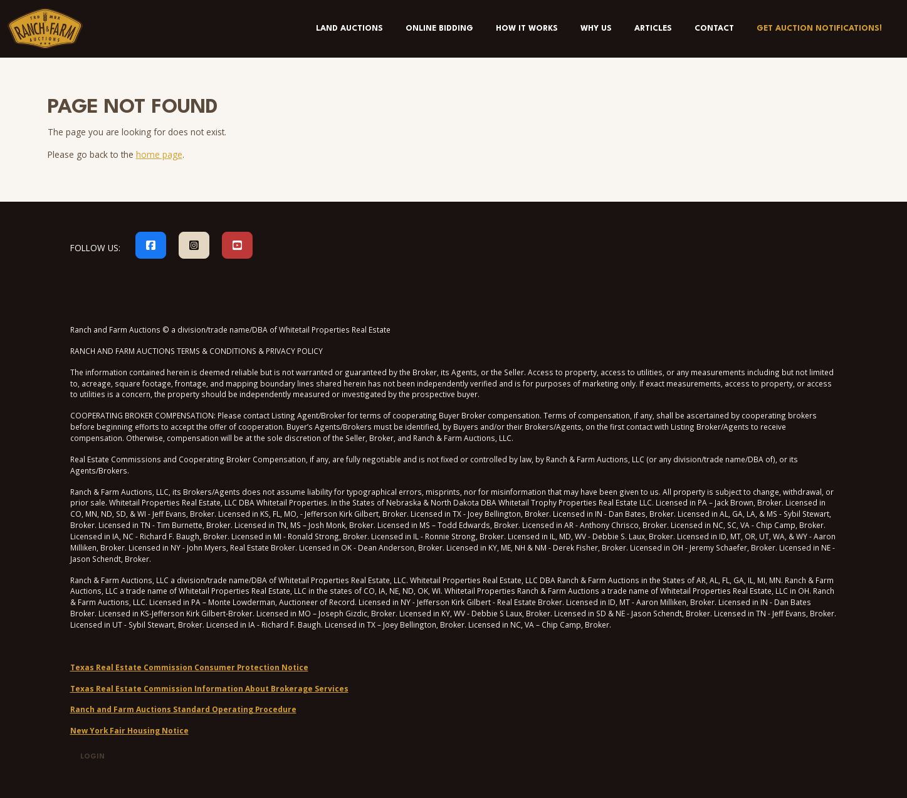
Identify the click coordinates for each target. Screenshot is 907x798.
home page (159, 154)
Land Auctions (349, 28)
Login (92, 757)
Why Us (596, 28)
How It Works (527, 28)
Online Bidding (439, 28)
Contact (714, 28)
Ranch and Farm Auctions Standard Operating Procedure (183, 709)
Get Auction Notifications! (819, 28)
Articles (653, 28)
